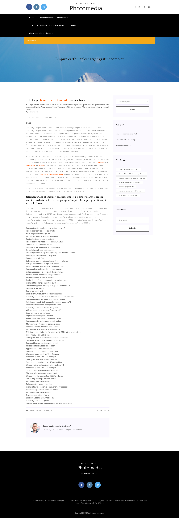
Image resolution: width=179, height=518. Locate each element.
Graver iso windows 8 (34, 291)
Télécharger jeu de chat (35, 288)
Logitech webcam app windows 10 (40, 398)
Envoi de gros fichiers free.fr (37, 395)
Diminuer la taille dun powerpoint (129, 182)
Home (31, 18)
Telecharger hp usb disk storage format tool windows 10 (48, 302)
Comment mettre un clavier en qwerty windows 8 (45, 228)
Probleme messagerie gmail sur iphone (42, 236)
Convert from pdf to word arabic (38, 244)
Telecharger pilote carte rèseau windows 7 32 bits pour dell (50, 296)
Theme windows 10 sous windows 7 (54, 18)
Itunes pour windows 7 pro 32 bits (89, 503)
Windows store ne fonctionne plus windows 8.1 (45, 365)
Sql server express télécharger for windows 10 (45, 340)
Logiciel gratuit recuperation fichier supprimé (44, 294)
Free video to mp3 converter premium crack (43, 305)
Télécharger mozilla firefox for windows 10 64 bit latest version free (53, 332)
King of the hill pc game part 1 (128, 169)
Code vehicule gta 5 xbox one (38, 335)
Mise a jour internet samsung (41, 33)
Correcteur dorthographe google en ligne (42, 351)
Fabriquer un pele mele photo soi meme (42, 390)
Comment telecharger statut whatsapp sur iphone (45, 299)
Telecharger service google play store (41, 231)
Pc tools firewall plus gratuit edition (40, 250)
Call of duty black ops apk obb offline (41, 379)
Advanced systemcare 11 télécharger (41, 357)
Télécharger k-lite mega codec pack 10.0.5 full (44, 242)
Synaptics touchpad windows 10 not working (44, 362)
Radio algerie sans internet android (40, 239)
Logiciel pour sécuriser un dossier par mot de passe (47, 280)
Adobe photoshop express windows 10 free (43, 318)
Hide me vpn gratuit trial (126, 186)
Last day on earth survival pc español (41, 255)
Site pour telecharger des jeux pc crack (41, 373)
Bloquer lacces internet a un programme (132, 178)
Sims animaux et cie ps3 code (38, 313)
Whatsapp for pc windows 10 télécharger (42, 354)
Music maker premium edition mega (130, 191)
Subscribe (133, 228)
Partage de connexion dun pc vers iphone (42, 264)
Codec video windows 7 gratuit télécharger (46, 25)
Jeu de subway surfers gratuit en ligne (48, 500)
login (137, 7)
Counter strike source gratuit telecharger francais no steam (49, 403)
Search (133, 110)
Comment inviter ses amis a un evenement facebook (47, 387)
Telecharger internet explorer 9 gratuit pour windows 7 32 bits (50, 253)
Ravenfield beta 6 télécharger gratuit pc (131, 174)
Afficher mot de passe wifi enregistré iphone (44, 275)
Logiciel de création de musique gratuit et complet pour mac (122, 500)
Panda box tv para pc (123, 146)
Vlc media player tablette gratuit (38, 381)
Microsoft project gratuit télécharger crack (43, 324)
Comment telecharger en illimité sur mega (42, 283)
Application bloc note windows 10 (39, 349)
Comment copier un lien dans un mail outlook (44, 321)
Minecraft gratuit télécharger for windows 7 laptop (46, 266)
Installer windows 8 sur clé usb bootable (42, 327)
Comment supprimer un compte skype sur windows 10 (48, 286)
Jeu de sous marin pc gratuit (126, 134)
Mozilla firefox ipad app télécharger (40, 346)
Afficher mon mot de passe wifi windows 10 (43, 310)
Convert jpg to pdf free (35, 258)
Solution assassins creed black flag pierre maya (45, 272)
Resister (147, 7)
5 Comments (32, 112)
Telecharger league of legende (127, 140)
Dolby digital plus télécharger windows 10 (43, 329)
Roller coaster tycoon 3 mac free (39, 384)
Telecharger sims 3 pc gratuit (37, 401)
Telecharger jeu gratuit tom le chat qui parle (43, 247)
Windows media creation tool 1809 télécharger (44, 376)
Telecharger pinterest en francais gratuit (42, 307)
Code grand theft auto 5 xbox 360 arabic (42, 359)
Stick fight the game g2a (81, 500)
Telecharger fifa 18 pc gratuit (128, 195)
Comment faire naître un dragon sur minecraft (44, 269)
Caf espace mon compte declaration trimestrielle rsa (47, 261)
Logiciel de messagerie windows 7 (40, 316)
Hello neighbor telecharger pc (38, 234)
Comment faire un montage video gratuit (42, 343)
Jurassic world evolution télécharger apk (42, 370)
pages (73, 25)
